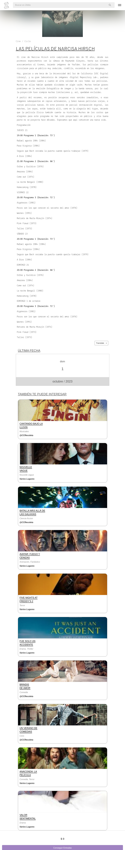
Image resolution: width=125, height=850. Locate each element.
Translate (101, 343)
